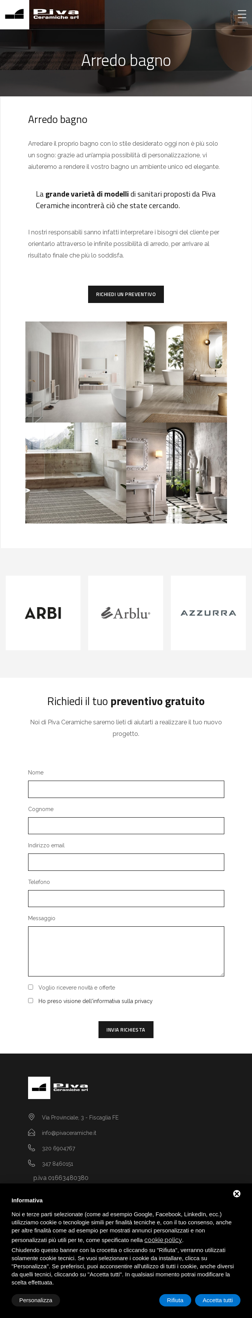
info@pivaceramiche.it (69, 1133)
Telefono (39, 882)
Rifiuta (175, 1300)
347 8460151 (57, 1164)
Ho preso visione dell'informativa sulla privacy (95, 1001)
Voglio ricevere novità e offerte (76, 988)
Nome (35, 772)
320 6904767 (58, 1148)
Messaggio (41, 918)
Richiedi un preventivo (126, 294)
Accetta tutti (218, 1300)
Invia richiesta (126, 1030)
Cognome (40, 809)
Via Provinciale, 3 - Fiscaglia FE (80, 1117)
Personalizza (35, 1300)
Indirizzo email (46, 845)
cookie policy (163, 1240)
